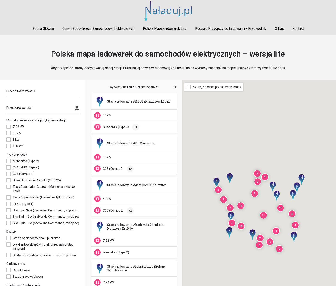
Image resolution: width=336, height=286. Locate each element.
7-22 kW (18, 126)
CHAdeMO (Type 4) (26, 167)
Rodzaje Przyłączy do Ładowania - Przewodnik (230, 29)
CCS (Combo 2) (23, 174)
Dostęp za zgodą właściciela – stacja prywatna (44, 255)
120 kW (18, 146)
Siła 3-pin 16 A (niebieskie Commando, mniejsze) (46, 216)
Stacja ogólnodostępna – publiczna (36, 238)
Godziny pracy (16, 263)
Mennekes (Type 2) (26, 161)
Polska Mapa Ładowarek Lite (165, 29)
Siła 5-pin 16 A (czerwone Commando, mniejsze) (46, 223)
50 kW (17, 133)
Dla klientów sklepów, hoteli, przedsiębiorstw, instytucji (43, 246)
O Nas (279, 29)
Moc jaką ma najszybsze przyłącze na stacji (36, 120)
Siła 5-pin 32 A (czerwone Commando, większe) (45, 210)
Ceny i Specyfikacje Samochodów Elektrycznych (98, 29)
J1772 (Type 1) (23, 204)
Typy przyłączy (16, 154)
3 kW (16, 139)
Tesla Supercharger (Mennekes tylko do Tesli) (43, 197)
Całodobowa (21, 270)
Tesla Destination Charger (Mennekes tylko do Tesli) (44, 189)
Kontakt (298, 29)
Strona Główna (43, 29)
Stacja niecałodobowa (28, 276)
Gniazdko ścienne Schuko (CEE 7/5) (37, 180)
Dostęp (11, 231)
